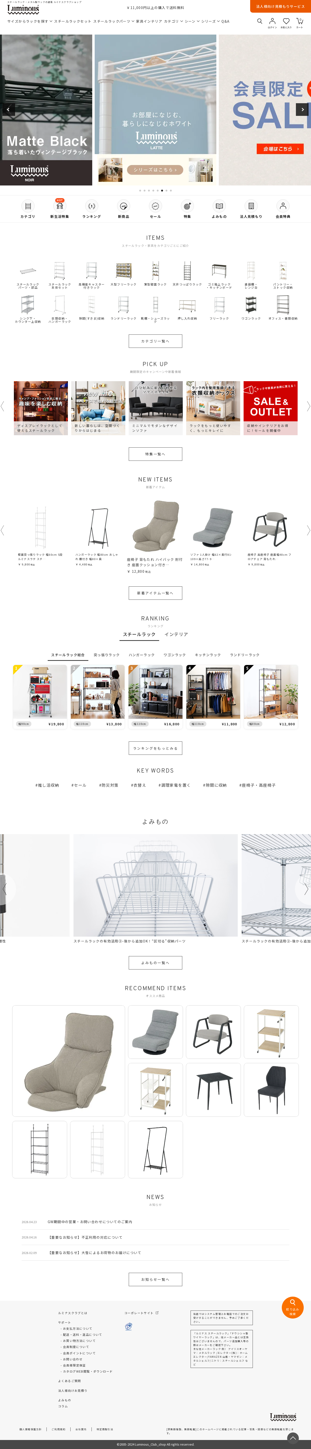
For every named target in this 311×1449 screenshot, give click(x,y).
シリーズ (210, 21)
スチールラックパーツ (113, 21)
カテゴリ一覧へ (155, 341)
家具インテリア (149, 21)
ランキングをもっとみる (155, 748)
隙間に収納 (216, 785)
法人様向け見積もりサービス (280, 6)
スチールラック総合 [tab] (68, 654)
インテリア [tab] (176, 634)
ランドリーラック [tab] (245, 654)
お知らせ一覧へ (155, 1279)
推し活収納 (48, 785)
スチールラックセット (72, 21)
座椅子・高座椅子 (259, 785)
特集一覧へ (155, 454)
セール (80, 785)
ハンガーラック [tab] (142, 654)
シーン (192, 21)
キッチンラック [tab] (208, 654)
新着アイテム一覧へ (155, 593)
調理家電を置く (176, 785)
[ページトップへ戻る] (293, 1438)
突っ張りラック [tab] (107, 654)
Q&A (225, 21)
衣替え (140, 785)
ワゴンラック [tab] (175, 654)
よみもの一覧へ (155, 962)
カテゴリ (173, 21)
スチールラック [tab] (139, 634)
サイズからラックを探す (29, 21)
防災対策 (110, 785)
